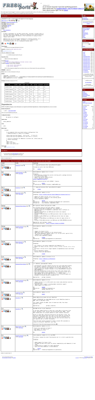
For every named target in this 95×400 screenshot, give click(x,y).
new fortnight (85, 126)
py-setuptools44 (86, 71)
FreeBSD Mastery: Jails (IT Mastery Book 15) (70, 8)
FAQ (84, 31)
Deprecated (85, 109)
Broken (84, 107)
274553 (43, 285)
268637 (43, 325)
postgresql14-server (86, 57)
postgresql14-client (86, 56)
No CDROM (85, 114)
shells (13, 160)
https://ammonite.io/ (7, 30)
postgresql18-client (86, 67)
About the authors (86, 29)
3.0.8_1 (3, 20)
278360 (43, 277)
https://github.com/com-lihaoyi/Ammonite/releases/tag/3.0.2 (54, 206)
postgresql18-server (86, 69)
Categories (85, 93)
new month (85, 127)
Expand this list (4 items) (7, 53)
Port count (85, 106)
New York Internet (86, 22)
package (7, 65)
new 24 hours (85, 122)
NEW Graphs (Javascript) (87, 102)
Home (84, 91)
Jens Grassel (21, 181)
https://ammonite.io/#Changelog (47, 283)
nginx (84, 52)
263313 (43, 369)
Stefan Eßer (18, 328)
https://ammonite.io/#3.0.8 (40, 189)
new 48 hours (85, 123)
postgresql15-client (86, 59)
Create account (85, 18)
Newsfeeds (85, 96)
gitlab (84, 53)
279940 (43, 258)
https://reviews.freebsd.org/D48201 (55, 241)
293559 (39, 177)
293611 (43, 194)
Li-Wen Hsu (18, 322)
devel (5, 20)
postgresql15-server (86, 60)
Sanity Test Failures (86, 95)
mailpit (84, 55)
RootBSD (88, 23)
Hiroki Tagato (18, 204)
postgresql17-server (86, 66)
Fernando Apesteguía (19, 244)
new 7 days (85, 124)
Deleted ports (85, 94)
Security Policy (85, 33)
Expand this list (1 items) (10, 154)
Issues (84, 30)
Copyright (77, 398)
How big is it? (85, 32)
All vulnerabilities (88, 82)
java (8, 26)
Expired (84, 117)
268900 (43, 317)
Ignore (84, 110)
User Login (85, 17)
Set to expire (85, 119)
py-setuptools (85, 70)
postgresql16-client (86, 62)
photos (66, 10)
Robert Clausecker (19, 262)
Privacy (84, 35)
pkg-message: (4, 132)
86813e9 (9, 25)
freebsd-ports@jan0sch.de (11, 22)
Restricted (85, 113)
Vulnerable (85, 116)
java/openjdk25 (12, 114)
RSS (92, 397)
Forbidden (85, 112)
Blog (84, 36)
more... (84, 46)
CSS (89, 397)
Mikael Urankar (18, 362)
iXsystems (90, 22)
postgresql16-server (86, 63)
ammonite (16, 160)
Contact (84, 37)
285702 (43, 214)
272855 (39, 201)
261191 (39, 389)
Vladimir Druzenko (19, 180)
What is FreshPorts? (86, 28)
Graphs (84, 101)
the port (6, 63)
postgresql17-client (86, 64)
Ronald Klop (18, 172)
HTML (87, 397)
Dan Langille (85, 398)
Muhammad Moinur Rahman (21, 220)
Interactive (85, 120)
